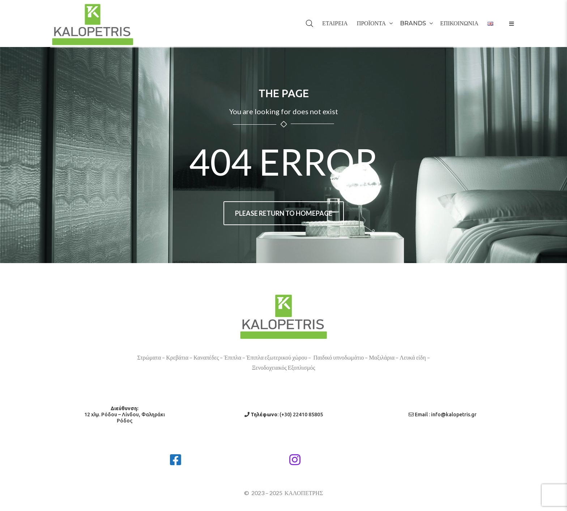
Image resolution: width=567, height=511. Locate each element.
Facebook (212, 457)
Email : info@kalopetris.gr (443, 414)
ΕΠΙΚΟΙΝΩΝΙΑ (459, 23)
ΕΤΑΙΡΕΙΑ (335, 23)
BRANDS (413, 23)
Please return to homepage (283, 213)
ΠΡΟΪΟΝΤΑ (371, 23)
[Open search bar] (315, 13)
